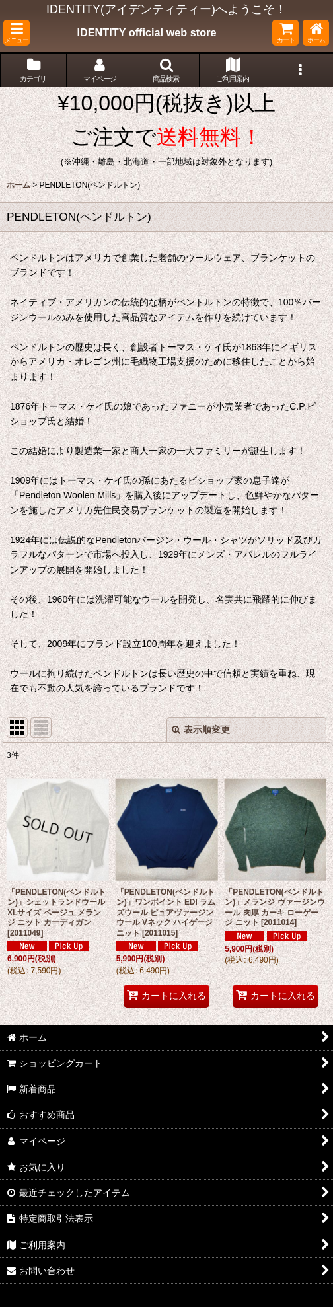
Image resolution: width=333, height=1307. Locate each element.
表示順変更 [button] (201, 729)
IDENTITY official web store (146, 32)
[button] (16, 33)
